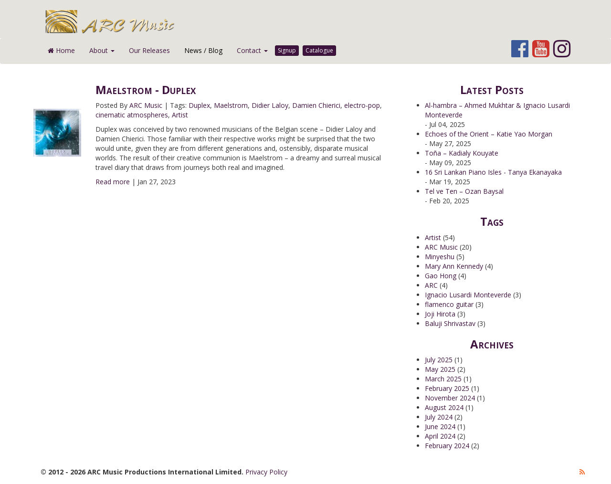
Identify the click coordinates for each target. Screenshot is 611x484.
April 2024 (440, 436)
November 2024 (450, 397)
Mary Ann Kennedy (454, 266)
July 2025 (439, 359)
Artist (180, 114)
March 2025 (443, 378)
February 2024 (447, 445)
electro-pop (362, 105)
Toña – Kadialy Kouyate (461, 153)
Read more (112, 181)
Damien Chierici (316, 105)
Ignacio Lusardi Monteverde (468, 294)
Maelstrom (231, 105)
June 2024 (440, 426)
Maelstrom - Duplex (145, 89)
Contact (252, 50)
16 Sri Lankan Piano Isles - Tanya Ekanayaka (493, 172)
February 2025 (447, 388)
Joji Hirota (440, 313)
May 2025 (440, 369)
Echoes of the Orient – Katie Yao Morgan (488, 133)
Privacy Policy (266, 471)
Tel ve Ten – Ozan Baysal (464, 191)
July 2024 (439, 416)
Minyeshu (439, 256)
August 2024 (444, 407)
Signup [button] (287, 50)
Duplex (199, 105)
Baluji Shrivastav (450, 323)
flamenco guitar (449, 304)
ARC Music (145, 105)
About (102, 50)
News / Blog (203, 50)
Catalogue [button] (319, 50)
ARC (431, 285)
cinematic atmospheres (131, 114)
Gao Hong (440, 275)
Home (61, 50)
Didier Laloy (270, 105)
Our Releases (149, 50)
